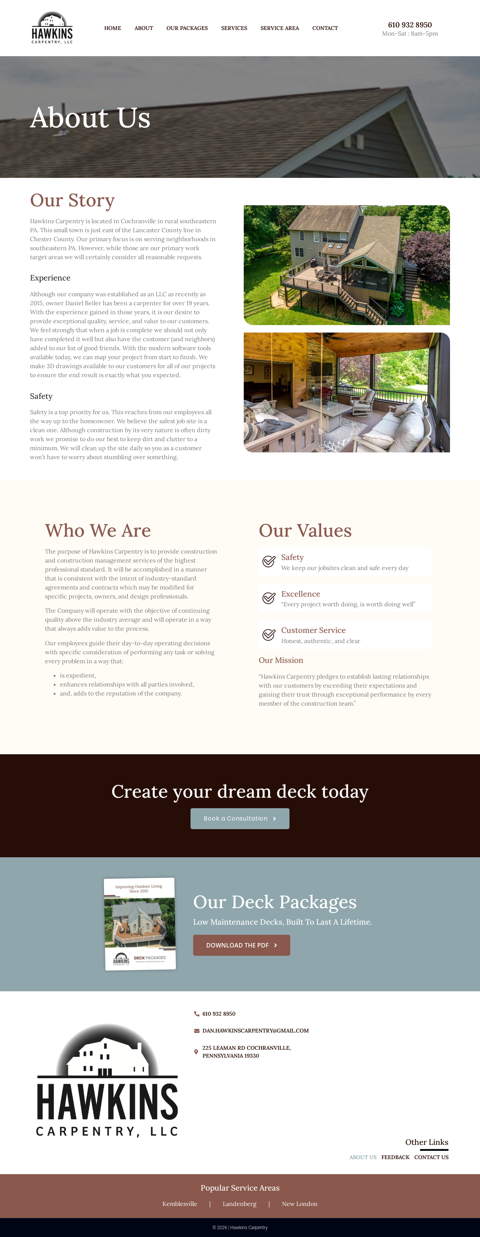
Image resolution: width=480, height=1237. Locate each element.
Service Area (280, 28)
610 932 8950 (410, 24)
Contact (325, 28)
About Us (363, 1157)
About (144, 28)
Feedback (395, 1157)
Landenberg (239, 1203)
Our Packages (187, 28)
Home (112, 28)
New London (300, 1203)
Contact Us (431, 1157)
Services (234, 28)
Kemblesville (179, 1203)
